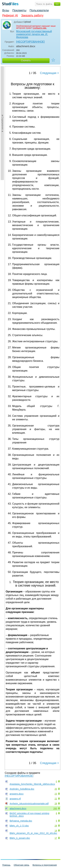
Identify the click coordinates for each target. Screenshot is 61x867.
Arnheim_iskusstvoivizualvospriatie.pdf (29, 803)
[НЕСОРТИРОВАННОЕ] (30, 41)
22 (55, 798)
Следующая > (49, 73)
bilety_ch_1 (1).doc (19, 825)
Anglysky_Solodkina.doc (22, 789)
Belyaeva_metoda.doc (21, 821)
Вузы (5, 10)
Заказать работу (32, 15)
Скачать (26, 60)
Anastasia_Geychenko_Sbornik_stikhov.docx (32, 784)
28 (55, 803)
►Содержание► (2, 123)
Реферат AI (10, 15)
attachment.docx (18, 808)
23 (55, 793)
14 (55, 830)
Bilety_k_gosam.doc (20, 838)
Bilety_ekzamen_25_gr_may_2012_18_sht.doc (33, 833)
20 (55, 789)
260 (55, 808)
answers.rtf (15, 798)
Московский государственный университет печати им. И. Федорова (34, 34)
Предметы (19, 10)
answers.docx (17, 793)
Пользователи (39, 10)
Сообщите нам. (40, 28)
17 (55, 838)
